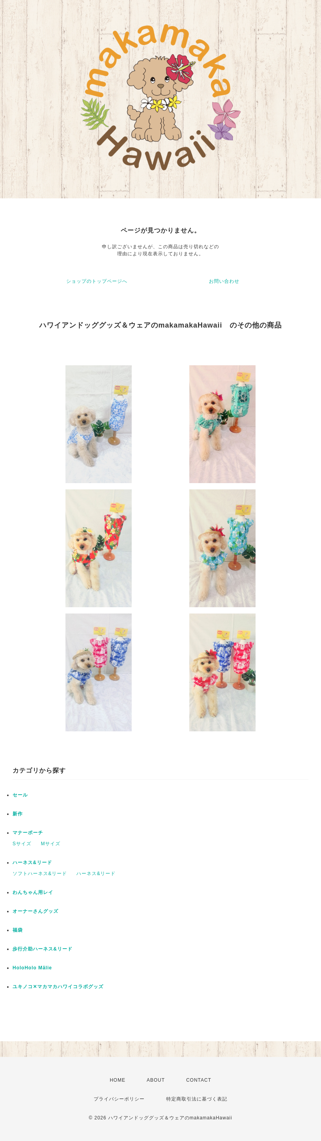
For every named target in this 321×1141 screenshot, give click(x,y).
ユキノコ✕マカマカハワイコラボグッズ (58, 986)
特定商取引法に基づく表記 (196, 1099)
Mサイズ (50, 843)
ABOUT (156, 1080)
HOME (117, 1080)
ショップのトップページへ (96, 281)
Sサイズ (22, 843)
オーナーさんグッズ (35, 911)
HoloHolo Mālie (32, 968)
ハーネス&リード (32, 862)
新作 (18, 814)
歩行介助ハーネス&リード (43, 949)
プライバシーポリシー (119, 1099)
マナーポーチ (28, 832)
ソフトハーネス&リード (40, 873)
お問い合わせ (224, 281)
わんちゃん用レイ (33, 892)
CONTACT (198, 1080)
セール (20, 795)
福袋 (18, 930)
